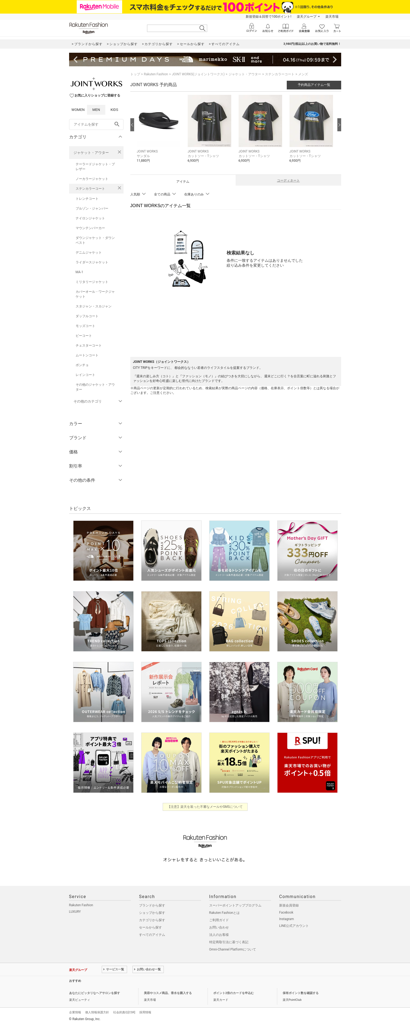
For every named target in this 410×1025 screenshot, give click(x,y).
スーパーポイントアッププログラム (235, 905)
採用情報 (145, 1012)
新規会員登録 (289, 905)
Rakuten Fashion (156, 74)
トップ (135, 74)
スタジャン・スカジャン (94, 306)
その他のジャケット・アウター (95, 387)
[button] (159, 133)
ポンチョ (82, 365)
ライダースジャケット (92, 262)
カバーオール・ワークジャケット (95, 294)
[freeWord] (96, 124)
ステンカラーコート (90, 189)
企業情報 (75, 1012)
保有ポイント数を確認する (301, 993)
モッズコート (85, 326)
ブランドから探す (152, 905)
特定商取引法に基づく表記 (228, 942)
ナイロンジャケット (90, 218)
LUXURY (75, 912)
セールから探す (150, 927)
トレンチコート (87, 199)
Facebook (286, 912)
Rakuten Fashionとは (224, 913)
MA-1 (79, 272)
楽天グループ (306, 16)
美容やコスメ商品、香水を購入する (168, 993)
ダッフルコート (87, 316)
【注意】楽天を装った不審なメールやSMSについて (205, 807)
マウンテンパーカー (90, 228)
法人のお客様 (219, 935)
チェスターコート (89, 345)
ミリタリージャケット (92, 282)
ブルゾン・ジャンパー (92, 208)
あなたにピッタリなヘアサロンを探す (94, 993)
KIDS (114, 110)
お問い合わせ (219, 927)
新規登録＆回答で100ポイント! (268, 16)
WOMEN (78, 110)
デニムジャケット (89, 252)
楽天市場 (331, 16)
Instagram (286, 919)
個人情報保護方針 (97, 1012)
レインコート (85, 375)
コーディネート (288, 180)
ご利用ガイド (219, 920)
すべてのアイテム (152, 935)
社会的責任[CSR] (124, 1012)
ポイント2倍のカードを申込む (233, 993)
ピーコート (84, 336)
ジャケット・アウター (91, 153)
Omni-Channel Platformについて (232, 949)
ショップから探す (152, 913)
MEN (96, 110)
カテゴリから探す (152, 920)
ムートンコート (87, 355)
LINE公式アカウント (294, 926)
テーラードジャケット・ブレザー (95, 166)
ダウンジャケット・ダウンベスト (95, 240)
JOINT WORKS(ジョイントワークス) (198, 74)
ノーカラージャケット (92, 179)
